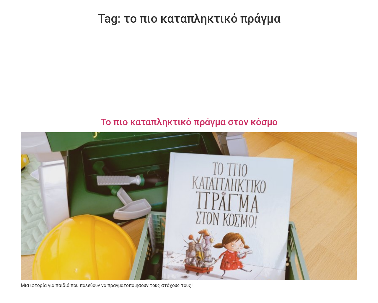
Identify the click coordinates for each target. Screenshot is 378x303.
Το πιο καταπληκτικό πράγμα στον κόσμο (189, 122)
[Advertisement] (189, 72)
